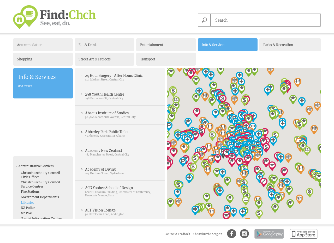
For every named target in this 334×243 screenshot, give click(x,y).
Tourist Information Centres (41, 162)
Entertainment (151, 44)
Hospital (27, 213)
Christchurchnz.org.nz (207, 234)
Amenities (25, 170)
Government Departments (40, 140)
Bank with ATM (32, 182)
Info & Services (213, 44)
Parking (27, 193)
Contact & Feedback (178, 234)
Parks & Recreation (278, 44)
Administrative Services (36, 110)
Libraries (27, 146)
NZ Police (28, 151)
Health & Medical (31, 206)
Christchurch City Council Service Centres (40, 128)
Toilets (26, 198)
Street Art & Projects (95, 59)
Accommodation (30, 44)
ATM (24, 177)
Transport (147, 59)
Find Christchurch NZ (54, 17)
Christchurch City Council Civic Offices (40, 118)
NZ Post (26, 156)
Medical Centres (32, 218)
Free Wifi (27, 187)
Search (204, 20)
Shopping (24, 59)
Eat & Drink (88, 44)
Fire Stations (30, 135)
